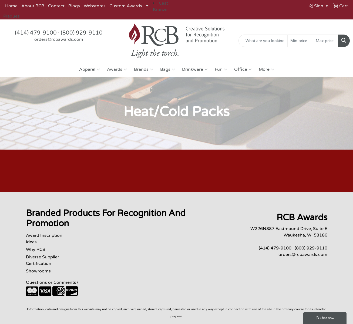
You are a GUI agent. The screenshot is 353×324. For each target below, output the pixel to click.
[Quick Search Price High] (325, 41)
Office (243, 69)
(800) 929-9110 (82, 33)
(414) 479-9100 (36, 33)
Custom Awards (125, 6)
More (266, 69)
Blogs (74, 6)
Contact (56, 6)
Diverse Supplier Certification (42, 260)
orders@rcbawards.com (58, 39)
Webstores (95, 6)
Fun (221, 69)
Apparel (89, 69)
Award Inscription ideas (44, 239)
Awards (117, 69)
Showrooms (38, 271)
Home (11, 6)
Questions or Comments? (52, 282)
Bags (167, 69)
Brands (143, 69)
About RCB (32, 6)
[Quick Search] (263, 41)
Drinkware (195, 69)
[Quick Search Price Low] (300, 41)
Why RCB (35, 249)
